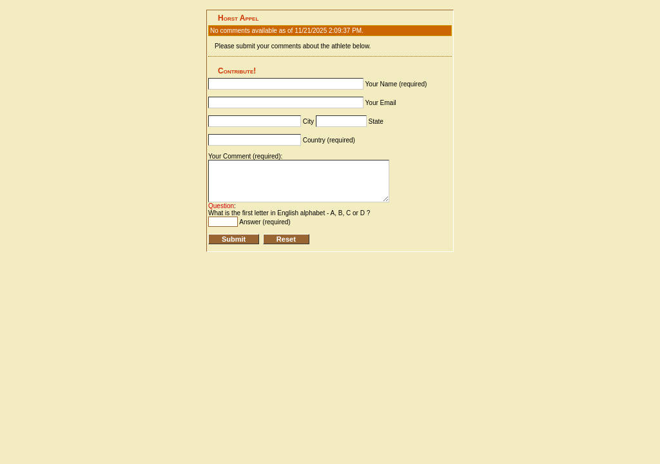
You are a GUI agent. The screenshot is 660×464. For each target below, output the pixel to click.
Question (221, 205)
